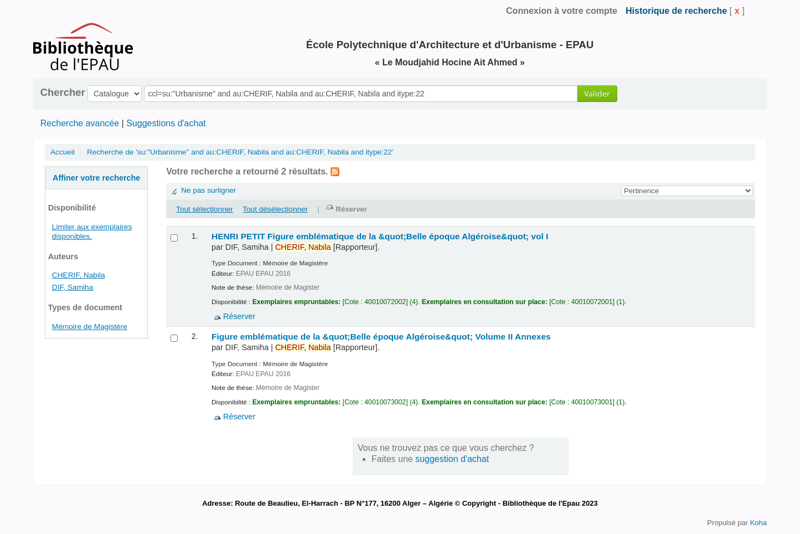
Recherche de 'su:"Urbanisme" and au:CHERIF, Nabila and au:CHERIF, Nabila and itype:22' (240, 152)
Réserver (239, 316)
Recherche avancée (79, 123)
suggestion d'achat (452, 459)
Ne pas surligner (208, 190)
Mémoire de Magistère (89, 326)
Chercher (62, 92)
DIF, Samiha (72, 287)
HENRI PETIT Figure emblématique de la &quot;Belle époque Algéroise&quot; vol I (379, 236)
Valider (597, 93)
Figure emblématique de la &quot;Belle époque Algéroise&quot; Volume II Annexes (381, 336)
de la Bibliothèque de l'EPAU (72, 11)
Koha (758, 522)
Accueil (62, 152)
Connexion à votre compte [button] (561, 11)
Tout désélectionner (275, 209)
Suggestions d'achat (166, 123)
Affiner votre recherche (96, 177)
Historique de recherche (676, 11)
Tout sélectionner (204, 209)
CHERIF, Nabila (78, 275)
